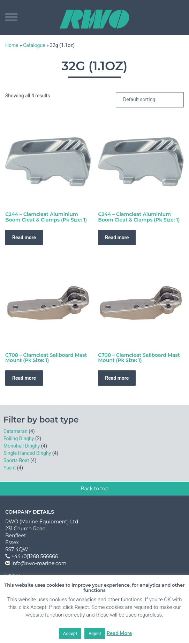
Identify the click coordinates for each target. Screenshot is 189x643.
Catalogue (34, 45)
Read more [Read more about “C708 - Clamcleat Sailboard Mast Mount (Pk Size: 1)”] (24, 378)
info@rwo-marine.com (39, 563)
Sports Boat (16, 460)
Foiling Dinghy (18, 438)
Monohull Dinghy (21, 446)
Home (11, 45)
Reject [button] (95, 633)
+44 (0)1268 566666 (35, 556)
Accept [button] (70, 633)
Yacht (9, 468)
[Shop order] (150, 99)
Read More (119, 633)
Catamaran (15, 431)
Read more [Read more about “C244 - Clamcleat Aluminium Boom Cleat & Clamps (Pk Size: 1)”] (24, 237)
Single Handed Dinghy (27, 453)
